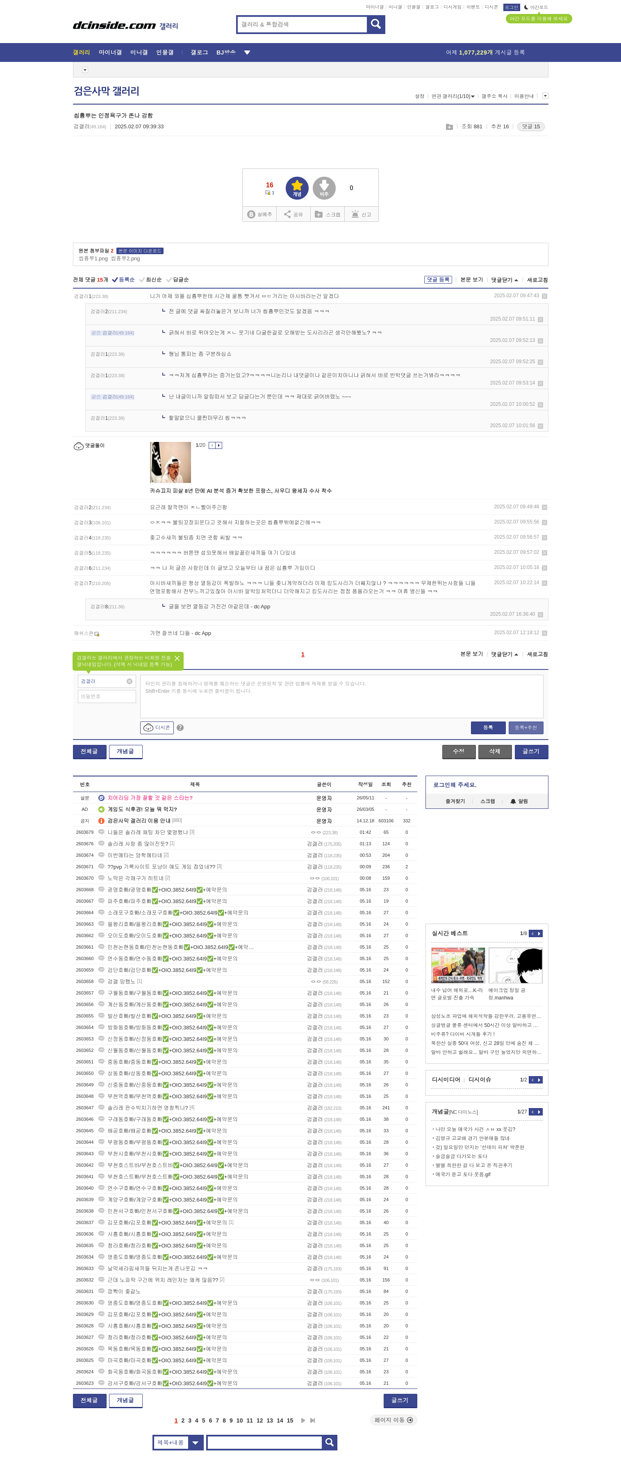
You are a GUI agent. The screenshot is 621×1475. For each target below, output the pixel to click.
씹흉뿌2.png (125, 258)
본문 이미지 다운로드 (140, 250)
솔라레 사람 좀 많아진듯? (133, 844)
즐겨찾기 (455, 801)
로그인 (512, 7)
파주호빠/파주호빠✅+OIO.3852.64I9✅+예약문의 (162, 901)
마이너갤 (375, 7)
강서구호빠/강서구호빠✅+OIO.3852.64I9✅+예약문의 (168, 1383)
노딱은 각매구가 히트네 (131, 878)
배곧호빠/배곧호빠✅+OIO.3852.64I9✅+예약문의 (162, 1131)
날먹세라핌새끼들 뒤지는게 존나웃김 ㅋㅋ (153, 1269)
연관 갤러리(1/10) (453, 96)
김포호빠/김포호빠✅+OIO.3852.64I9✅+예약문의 (162, 1223)
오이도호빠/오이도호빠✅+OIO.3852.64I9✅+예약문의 (168, 936)
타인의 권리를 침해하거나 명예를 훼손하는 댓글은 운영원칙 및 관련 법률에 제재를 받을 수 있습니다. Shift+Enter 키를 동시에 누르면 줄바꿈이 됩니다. (256, 687)
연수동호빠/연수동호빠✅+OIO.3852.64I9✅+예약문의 (168, 959)
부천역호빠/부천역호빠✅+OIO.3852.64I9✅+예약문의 (168, 1096)
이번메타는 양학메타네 (130, 855)
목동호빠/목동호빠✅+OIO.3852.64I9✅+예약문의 (162, 1349)
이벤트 (473, 7)
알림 (519, 801)
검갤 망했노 (117, 982)
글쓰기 (531, 751)
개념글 (125, 751)
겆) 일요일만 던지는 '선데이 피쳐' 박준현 (480, 1147)
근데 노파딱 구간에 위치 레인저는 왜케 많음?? (158, 1280)
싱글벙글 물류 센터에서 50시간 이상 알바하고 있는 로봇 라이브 (487, 1025)
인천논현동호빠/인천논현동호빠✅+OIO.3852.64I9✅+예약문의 (177, 947)
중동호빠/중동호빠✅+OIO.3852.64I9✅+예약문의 (162, 1062)
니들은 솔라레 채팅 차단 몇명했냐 (143, 832)
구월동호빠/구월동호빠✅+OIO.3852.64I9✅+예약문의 (168, 993)
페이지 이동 (394, 1420)
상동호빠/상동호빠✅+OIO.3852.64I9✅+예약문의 (162, 1073)
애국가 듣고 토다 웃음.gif (463, 1174)
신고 (361, 214)
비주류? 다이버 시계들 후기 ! (463, 1034)
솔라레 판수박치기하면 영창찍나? (143, 1108)
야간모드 (536, 7)
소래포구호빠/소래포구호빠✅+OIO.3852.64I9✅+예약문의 (173, 913)
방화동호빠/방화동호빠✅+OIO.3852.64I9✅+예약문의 (168, 1027)
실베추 (259, 214)
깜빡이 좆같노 (119, 1291)
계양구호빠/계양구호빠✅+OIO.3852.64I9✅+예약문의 (168, 1200)
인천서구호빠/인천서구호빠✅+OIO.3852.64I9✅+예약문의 (173, 1211)
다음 (303, 1420)
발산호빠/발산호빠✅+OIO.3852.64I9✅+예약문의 (162, 1016)
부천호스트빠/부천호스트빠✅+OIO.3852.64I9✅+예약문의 (173, 1177)
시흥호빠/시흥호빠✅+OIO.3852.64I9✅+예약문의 (162, 1234)
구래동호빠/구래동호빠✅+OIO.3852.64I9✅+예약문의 (168, 1119)
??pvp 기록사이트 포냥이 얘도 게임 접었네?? (156, 867)
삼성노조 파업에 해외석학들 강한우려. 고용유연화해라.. (487, 1016)
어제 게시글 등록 (485, 52)
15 (290, 1420)
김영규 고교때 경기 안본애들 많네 (473, 1138)
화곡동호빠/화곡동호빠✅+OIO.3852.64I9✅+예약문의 (168, 1372)
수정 (458, 751)
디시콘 (491, 7)
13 (270, 1420)
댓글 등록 (438, 280)
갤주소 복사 (494, 96)
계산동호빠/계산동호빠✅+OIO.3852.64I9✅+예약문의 (168, 1005)
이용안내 (524, 96)
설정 (420, 96)
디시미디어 (446, 1080)
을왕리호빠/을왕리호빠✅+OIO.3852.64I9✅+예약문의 (168, 924)
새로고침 (537, 280)
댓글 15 (531, 126)
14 (280, 1420)
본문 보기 (471, 280)
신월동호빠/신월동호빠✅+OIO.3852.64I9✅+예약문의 (168, 1050)
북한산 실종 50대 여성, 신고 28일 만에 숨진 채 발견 (487, 1043)
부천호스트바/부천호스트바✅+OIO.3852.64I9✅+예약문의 (173, 1165)
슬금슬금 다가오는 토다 (462, 1156)
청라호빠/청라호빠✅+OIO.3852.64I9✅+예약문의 (162, 1246)
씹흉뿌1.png (93, 258)
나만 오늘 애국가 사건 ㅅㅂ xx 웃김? (476, 1129)
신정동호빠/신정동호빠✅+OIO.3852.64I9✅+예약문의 (168, 1039)
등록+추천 (525, 728)
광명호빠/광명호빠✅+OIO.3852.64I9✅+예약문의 (162, 890)
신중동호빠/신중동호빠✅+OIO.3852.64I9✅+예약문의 (168, 1085)
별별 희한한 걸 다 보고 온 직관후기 (474, 1165)
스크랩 (449, 126)
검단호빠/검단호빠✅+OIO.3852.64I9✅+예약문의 (162, 970)
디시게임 (453, 7)
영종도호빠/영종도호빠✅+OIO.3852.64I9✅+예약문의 (168, 1257)
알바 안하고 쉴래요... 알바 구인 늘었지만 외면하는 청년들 (487, 1052)
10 (240, 1420)
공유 (293, 214)
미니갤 (395, 7)
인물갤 (414, 7)
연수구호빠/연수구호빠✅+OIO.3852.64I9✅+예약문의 (168, 1188)
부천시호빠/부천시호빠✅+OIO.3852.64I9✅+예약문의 (168, 1154)
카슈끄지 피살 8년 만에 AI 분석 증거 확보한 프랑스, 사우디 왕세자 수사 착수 (241, 491)
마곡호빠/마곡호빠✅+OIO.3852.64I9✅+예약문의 (162, 1360)
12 (260, 1420)
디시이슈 (480, 1080)
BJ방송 (226, 52)
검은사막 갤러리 (106, 91)
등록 (488, 728)
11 (249, 1420)
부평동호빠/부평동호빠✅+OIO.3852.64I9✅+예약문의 (168, 1142)
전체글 (89, 751)
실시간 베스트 (450, 933)
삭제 (544, 296)
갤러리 (82, 52)
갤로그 (432, 7)
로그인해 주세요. (455, 785)
